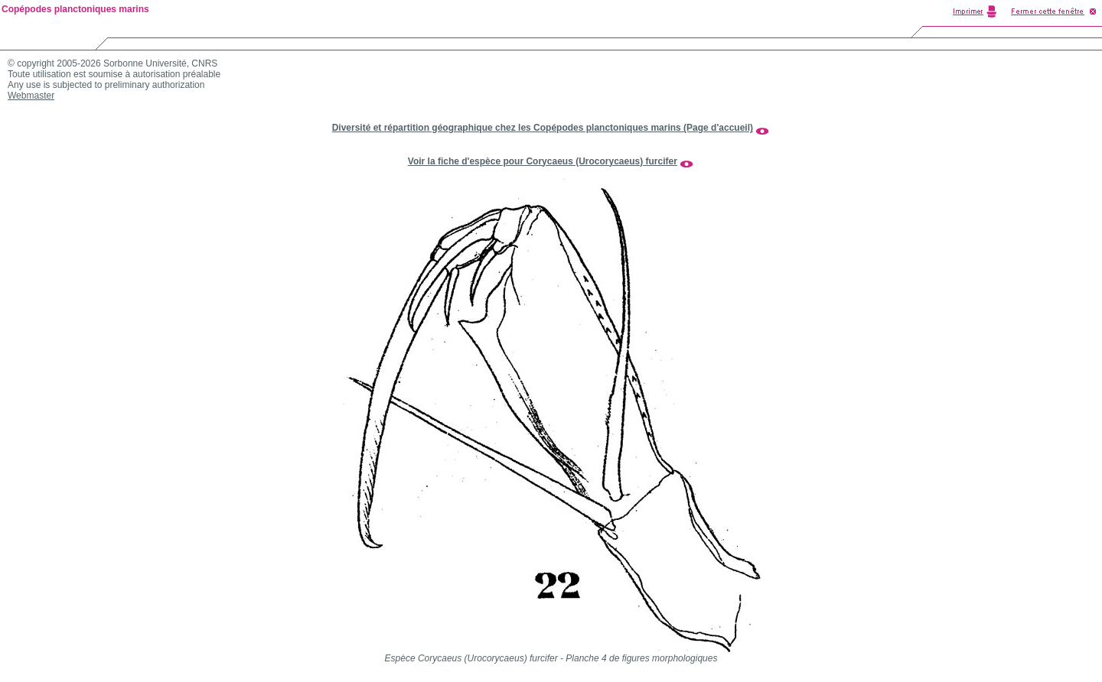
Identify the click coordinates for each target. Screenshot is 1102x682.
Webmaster (31, 95)
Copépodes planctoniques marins (75, 9)
